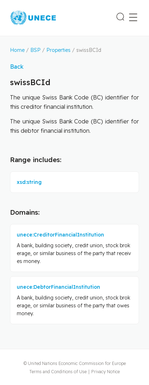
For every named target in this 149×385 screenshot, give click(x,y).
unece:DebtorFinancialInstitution (58, 287)
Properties (58, 50)
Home (17, 50)
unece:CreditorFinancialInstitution (60, 235)
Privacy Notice (105, 371)
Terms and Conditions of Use (58, 371)
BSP (35, 50)
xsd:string (29, 182)
